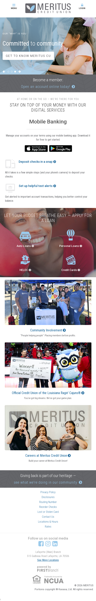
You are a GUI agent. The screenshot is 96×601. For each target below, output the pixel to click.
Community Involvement (46, 330)
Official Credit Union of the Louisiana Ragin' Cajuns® (46, 393)
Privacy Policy (48, 492)
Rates (48, 526)
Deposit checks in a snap (36, 161)
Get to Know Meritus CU (28, 56)
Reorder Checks (48, 507)
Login (82, 6)
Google (60, 148)
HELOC (24, 270)
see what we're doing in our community (45, 482)
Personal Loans (69, 246)
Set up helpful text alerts (36, 186)
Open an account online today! (45, 87)
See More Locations (48, 560)
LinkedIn (55, 544)
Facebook (41, 544)
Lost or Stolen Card (48, 511)
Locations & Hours (48, 521)
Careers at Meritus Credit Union (46, 456)
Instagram (48, 544)
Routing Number (48, 502)
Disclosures (48, 497)
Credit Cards (69, 270)
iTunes (36, 148)
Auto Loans (24, 246)
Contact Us (48, 516)
